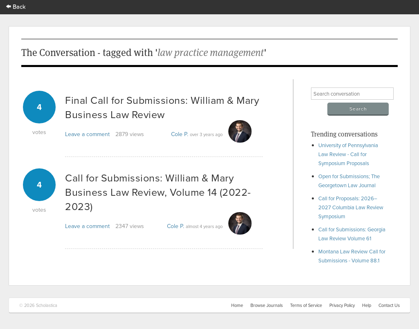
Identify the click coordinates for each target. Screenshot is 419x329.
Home (237, 305)
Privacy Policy (342, 305)
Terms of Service (306, 305)
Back (16, 6)
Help (366, 305)
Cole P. (179, 134)
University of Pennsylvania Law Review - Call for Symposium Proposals (348, 154)
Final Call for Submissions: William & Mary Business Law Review (162, 107)
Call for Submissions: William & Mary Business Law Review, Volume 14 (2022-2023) (158, 191)
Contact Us (389, 305)
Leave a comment (87, 134)
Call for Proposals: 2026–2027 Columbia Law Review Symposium (350, 207)
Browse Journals (266, 305)
